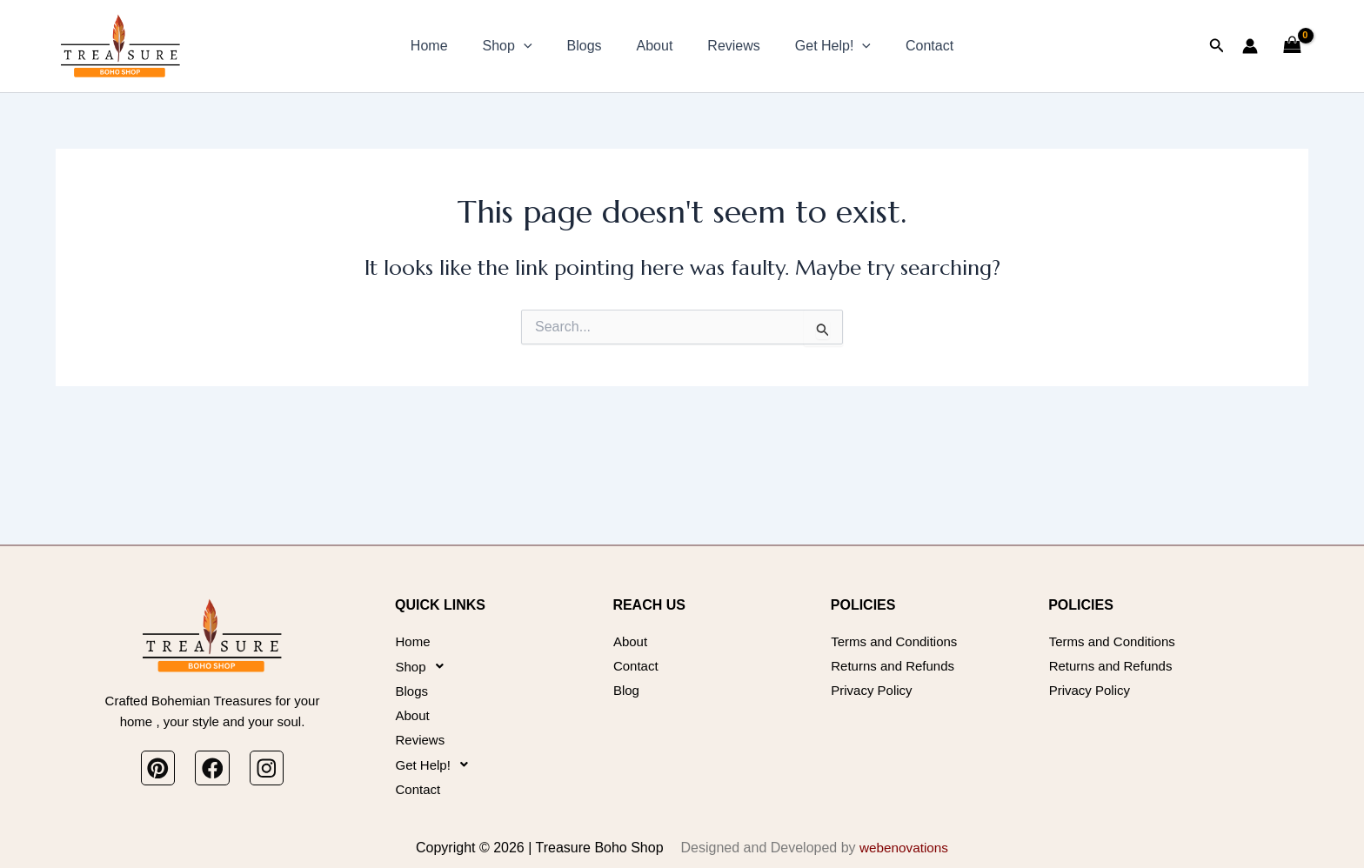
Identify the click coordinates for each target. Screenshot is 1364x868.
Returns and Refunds (896, 648)
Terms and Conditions (898, 620)
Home (450, 45)
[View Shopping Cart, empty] (1291, 46)
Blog (626, 676)
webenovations (904, 847)
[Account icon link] (1250, 46)
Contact (909, 45)
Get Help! (819, 46)
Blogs (591, 45)
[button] (537, 46)
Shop (521, 46)
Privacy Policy (874, 676)
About (655, 45)
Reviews (726, 45)
